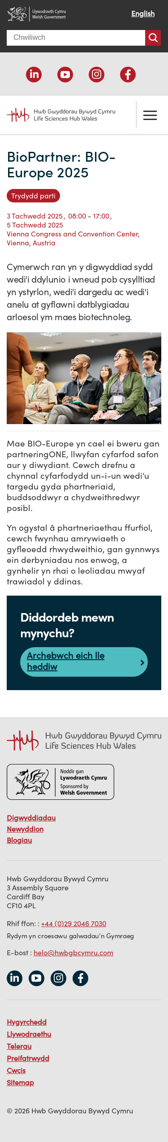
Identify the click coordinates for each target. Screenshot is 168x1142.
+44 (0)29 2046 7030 (73, 923)
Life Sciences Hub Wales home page (56, 115)
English (143, 13)
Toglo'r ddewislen (150, 114)
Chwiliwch (153, 38)
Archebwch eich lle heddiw (65, 661)
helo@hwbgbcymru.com (73, 952)
